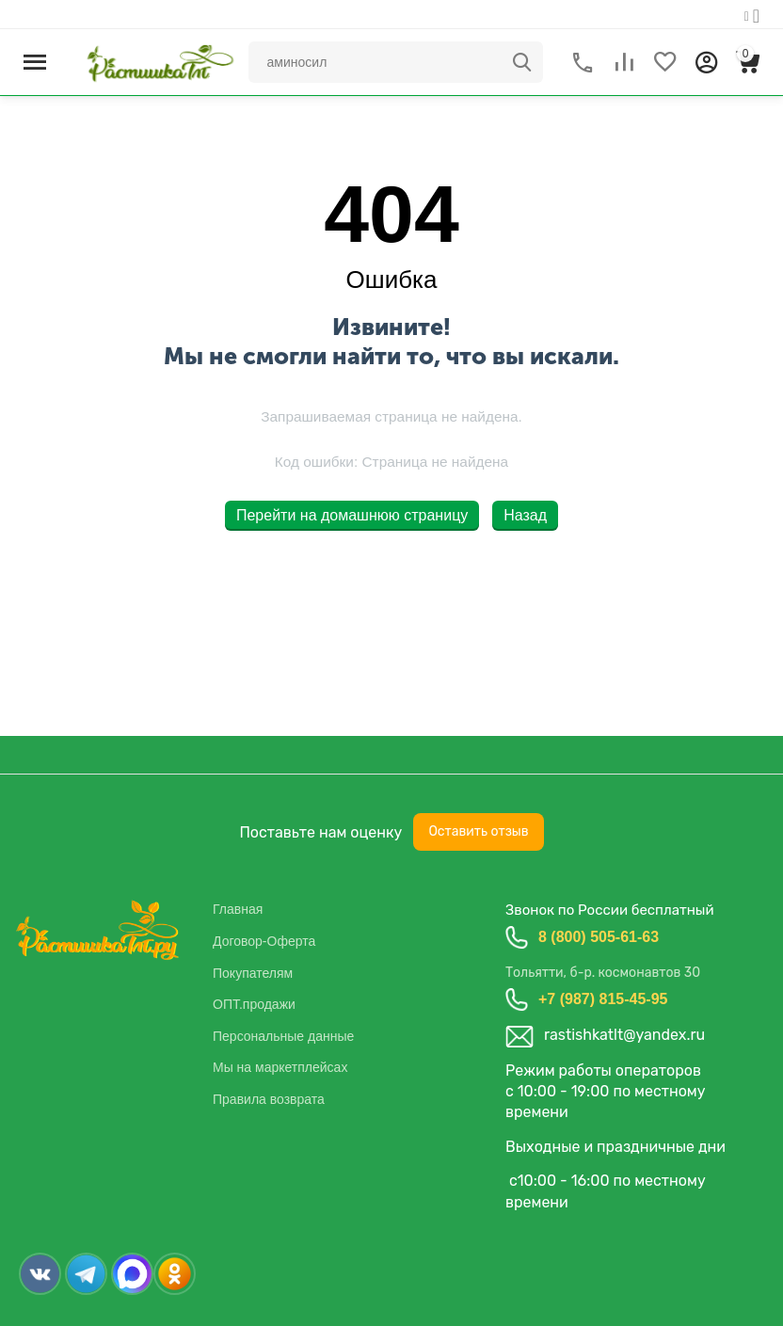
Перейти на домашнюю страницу (352, 515)
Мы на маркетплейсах (280, 1067)
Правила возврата (269, 1099)
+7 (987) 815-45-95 (602, 999)
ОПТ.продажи (254, 1004)
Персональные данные (283, 1036)
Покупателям (253, 973)
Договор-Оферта (264, 941)
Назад (525, 515)
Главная (238, 909)
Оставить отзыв (478, 831)
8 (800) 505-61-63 (598, 937)
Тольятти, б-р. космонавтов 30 (602, 973)
